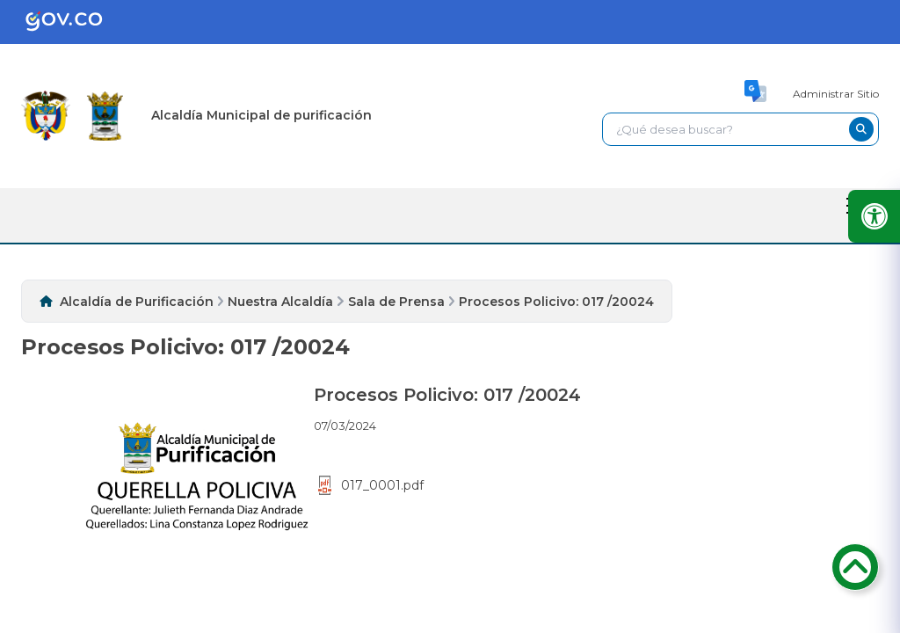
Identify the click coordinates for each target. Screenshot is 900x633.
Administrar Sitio (836, 93)
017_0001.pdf (371, 485)
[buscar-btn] (861, 129)
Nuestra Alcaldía (280, 301)
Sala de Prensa (396, 301)
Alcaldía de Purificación (137, 301)
